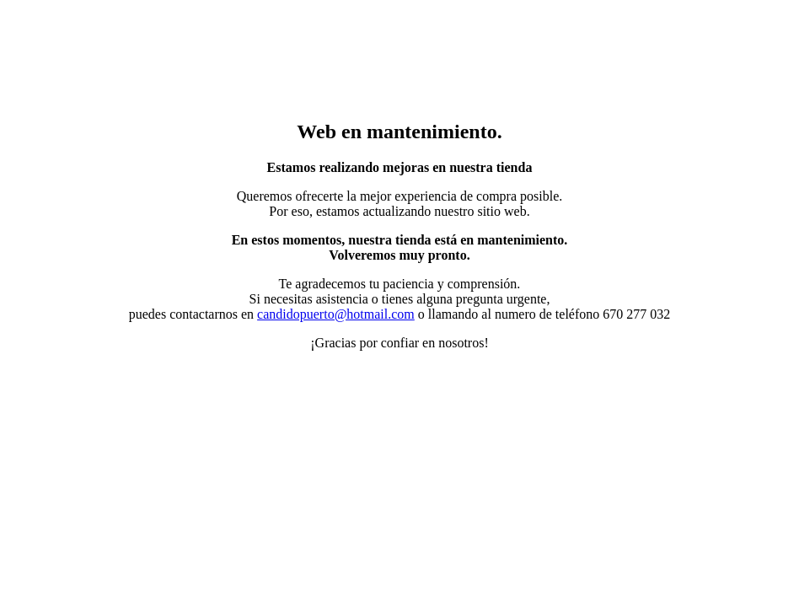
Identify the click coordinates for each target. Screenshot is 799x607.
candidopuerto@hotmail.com (336, 314)
